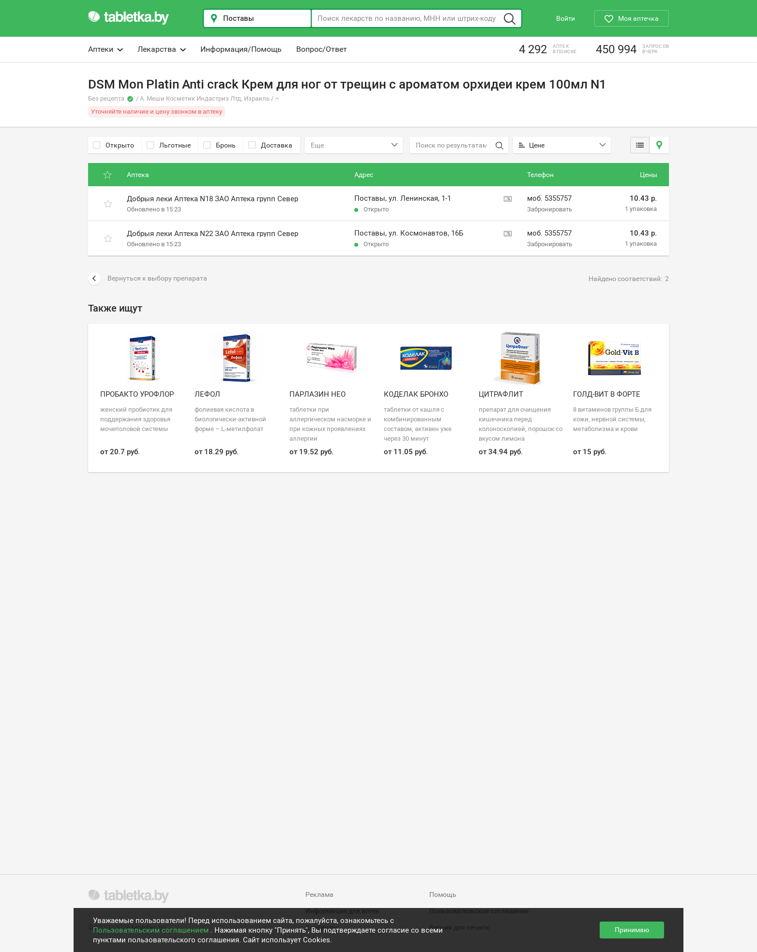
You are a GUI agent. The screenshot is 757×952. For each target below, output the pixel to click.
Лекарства (161, 49)
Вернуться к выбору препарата (147, 278)
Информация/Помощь (241, 49)
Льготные (169, 145)
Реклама (319, 894)
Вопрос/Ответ (321, 49)
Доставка (270, 145)
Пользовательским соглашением (152, 930)
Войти (565, 18)
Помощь (442, 894)
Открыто (113, 145)
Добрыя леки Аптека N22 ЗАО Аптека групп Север (212, 233)
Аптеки (105, 49)
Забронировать (549, 209)
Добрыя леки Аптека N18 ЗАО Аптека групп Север (212, 198)
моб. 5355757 (549, 198)
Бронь (219, 145)
